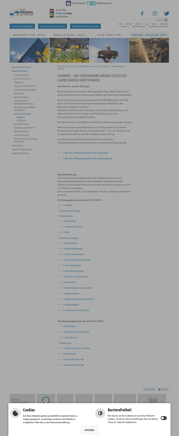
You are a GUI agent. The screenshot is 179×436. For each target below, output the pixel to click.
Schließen (89, 430)
